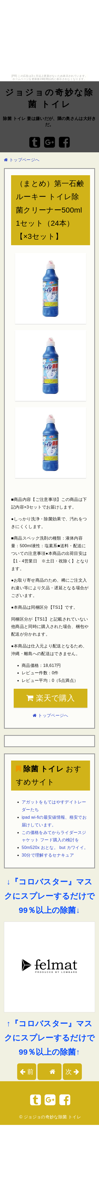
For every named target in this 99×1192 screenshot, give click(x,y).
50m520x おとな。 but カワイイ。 (55, 847)
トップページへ (21, 160)
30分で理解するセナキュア (48, 855)
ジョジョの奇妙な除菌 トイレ (52, 1117)
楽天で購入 (50, 698)
